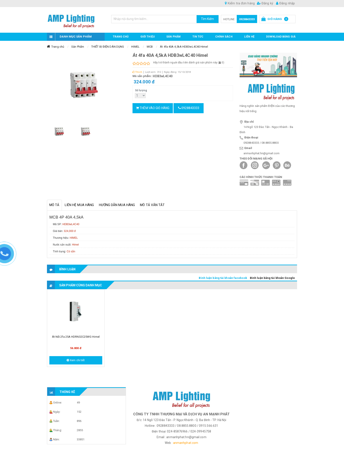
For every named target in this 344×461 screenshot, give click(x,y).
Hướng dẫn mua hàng (117, 205)
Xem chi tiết (76, 360)
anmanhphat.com (185, 443)
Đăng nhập (285, 3)
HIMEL (135, 46)
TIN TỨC (198, 36)
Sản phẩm (173, 36)
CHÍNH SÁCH (224, 36)
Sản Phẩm (77, 46)
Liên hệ (249, 36)
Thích (137, 72)
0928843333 (247, 19)
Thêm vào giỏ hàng (152, 108)
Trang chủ (121, 36)
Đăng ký (265, 3)
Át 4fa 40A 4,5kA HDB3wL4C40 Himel (184, 46)
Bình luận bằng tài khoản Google (272, 278)
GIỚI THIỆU (147, 36)
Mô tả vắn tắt (152, 205)
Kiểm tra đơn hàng (240, 3)
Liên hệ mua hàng (79, 205)
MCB (150, 46)
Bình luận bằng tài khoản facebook (223, 278)
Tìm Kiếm (207, 19)
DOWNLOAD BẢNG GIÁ (281, 36)
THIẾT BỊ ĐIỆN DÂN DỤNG (107, 46)
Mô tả (54, 205)
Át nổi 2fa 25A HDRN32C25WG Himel (76, 336)
